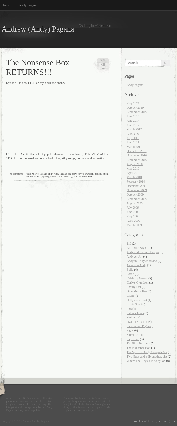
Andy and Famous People (143, 252)
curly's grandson (86, 173)
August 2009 (135, 203)
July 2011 (133, 138)
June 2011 (133, 142)
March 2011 (134, 146)
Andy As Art (134, 256)
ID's (129, 308)
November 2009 (137, 190)
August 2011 (134, 133)
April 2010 (133, 173)
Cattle (130, 274)
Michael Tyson (166, 421)
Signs (130, 330)
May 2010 (133, 168)
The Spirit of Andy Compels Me (147, 352)
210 (129, 243)
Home (6, 5)
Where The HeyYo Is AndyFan (146, 361)
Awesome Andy (136, 265)
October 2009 (135, 194)
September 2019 (137, 112)
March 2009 (134, 225)
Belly (130, 269)
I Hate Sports (135, 304)
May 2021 (133, 103)
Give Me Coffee (137, 291)
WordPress (140, 421)
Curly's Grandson (138, 282)
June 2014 (133, 120)
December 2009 (137, 186)
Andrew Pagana (39, 173)
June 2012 (133, 125)
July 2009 (133, 207)
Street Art (133, 334)
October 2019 (135, 107)
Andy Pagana (28, 5)
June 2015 (133, 116)
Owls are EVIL (136, 321)
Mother (131, 317)
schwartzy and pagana (37, 176)
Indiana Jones (135, 313)
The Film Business (138, 343)
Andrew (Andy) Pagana (38, 29)
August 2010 (135, 164)
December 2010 (137, 151)
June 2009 (133, 212)
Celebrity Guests (137, 278)
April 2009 (133, 220)
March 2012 (134, 129)
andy (50, 173)
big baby (72, 173)
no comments (16, 173)
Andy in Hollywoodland (142, 261)
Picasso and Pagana (139, 326)
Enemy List (134, 287)
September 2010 (137, 159)
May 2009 (133, 216)
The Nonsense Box (82, 176)
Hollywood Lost (137, 300)
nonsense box (101, 173)
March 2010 (134, 177)
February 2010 (136, 181)
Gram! (131, 295)
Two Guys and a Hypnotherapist (147, 356)
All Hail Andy (65, 176)
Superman (133, 339)
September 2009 (137, 199)
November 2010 (137, 155)
